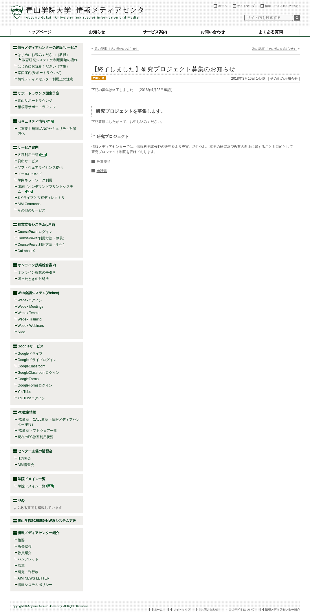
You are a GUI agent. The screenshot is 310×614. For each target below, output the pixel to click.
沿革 (21, 566)
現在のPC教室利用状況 (36, 437)
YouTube (24, 392)
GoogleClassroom (31, 366)
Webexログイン (30, 300)
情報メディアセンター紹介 (282, 6)
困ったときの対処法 (33, 279)
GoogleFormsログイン (35, 385)
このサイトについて (242, 609)
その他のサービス (31, 210)
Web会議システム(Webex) (38, 293)
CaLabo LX (26, 251)
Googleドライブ (30, 353)
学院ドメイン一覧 (36, 486)
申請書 (102, 171)
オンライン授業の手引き (37, 272)
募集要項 (104, 161)
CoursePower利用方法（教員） (42, 238)
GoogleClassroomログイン (38, 373)
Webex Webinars (31, 326)
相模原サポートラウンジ (37, 107)
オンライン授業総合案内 (37, 265)
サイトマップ (246, 6)
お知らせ (97, 32)
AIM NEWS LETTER (33, 578)
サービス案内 (155, 32)
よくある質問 (270, 32)
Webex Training (30, 319)
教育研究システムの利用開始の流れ (50, 60)
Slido (21, 332)
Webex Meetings (30, 307)
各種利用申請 (28, 155)
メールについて (30, 174)
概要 (21, 540)
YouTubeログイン (31, 398)
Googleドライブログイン (37, 360)
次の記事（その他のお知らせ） (274, 48)
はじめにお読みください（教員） (44, 55)
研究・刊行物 (28, 572)
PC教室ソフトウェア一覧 (37, 431)
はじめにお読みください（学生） (44, 66)
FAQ (21, 500)
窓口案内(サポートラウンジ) (40, 73)
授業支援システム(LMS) (36, 225)
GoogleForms (28, 379)
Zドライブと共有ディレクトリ (41, 198)
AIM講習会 (26, 465)
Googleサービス (30, 346)
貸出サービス (28, 161)
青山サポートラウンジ (35, 101)
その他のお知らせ (284, 78)
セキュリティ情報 (36, 121)
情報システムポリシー (35, 585)
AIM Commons (29, 204)
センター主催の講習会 (35, 451)
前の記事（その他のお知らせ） (116, 48)
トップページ (39, 32)
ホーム (222, 6)
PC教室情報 (27, 412)
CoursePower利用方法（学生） (42, 245)
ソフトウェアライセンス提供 (40, 167)
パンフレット (28, 559)
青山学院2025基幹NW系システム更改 (47, 521)
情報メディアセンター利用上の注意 (45, 79)
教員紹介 (25, 553)
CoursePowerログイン (35, 232)
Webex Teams (29, 313)
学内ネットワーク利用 (35, 180)
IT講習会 (24, 458)
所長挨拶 (25, 546)
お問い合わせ (213, 32)
